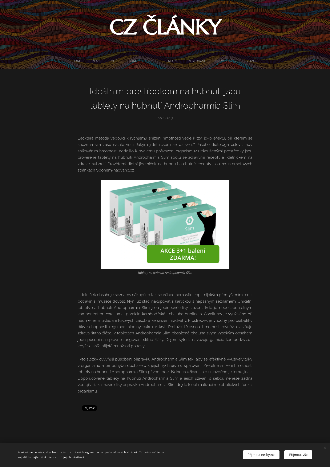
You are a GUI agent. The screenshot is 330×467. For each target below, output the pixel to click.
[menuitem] (76, 61)
